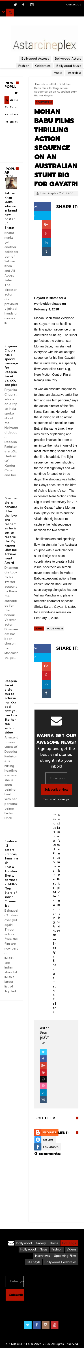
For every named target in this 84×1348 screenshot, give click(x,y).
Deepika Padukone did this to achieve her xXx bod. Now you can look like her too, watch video (10, 707)
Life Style (34, 1262)
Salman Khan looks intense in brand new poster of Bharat (10, 210)
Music (58, 73)
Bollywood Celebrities (61, 1262)
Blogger (49, 1132)
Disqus (48, 1140)
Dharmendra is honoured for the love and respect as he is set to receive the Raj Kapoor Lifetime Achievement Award (11, 530)
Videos (72, 1249)
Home (39, 84)
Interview (74, 73)
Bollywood (24, 1243)
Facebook (51, 1147)
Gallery (41, 1243)
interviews (42, 1256)
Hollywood (28, 1249)
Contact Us (73, 4)
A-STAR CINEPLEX (18, 1344)
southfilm (52, 84)
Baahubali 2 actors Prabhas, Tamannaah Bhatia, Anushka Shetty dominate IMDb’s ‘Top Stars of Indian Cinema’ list (11, 873)
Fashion (57, 1249)
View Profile (44, 1032)
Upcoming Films (65, 1256)
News (43, 1249)
